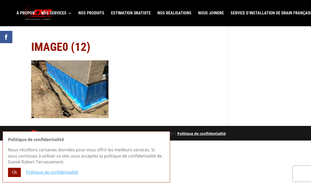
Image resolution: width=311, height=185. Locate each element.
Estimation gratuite (131, 13)
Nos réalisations (174, 13)
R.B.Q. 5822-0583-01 (287, 49)
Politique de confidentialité (201, 133)
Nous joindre (211, 13)
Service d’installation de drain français (271, 13)
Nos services (53, 13)
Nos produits (91, 13)
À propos (25, 13)
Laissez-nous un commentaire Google (266, 44)
